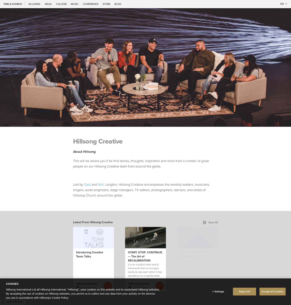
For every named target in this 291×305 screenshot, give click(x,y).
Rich (101, 184)
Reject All (244, 292)
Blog (118, 4)
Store (107, 4)
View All (210, 222)
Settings (219, 292)
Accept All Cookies (272, 292)
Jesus (48, 4)
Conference (91, 4)
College (61, 4)
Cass (87, 184)
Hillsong (34, 4)
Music (75, 4)
